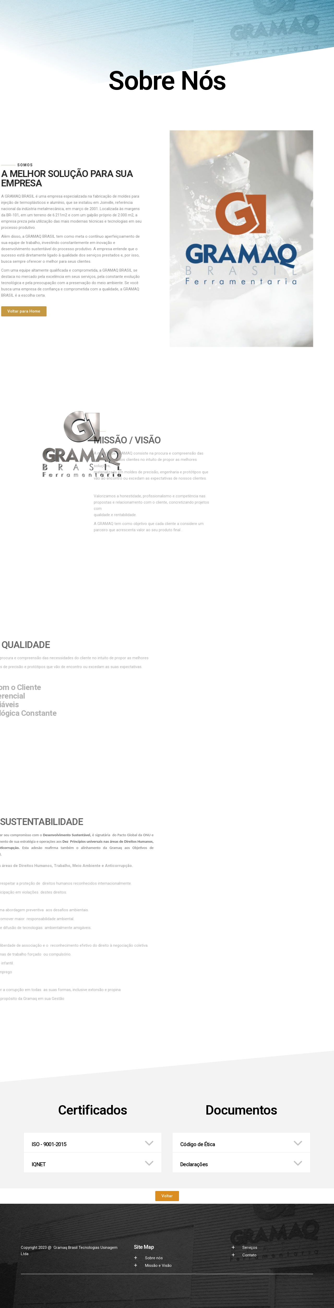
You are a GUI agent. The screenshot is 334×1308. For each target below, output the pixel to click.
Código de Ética (197, 1144)
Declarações (194, 1164)
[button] (93, 1142)
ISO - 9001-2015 (49, 1144)
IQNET (39, 1164)
